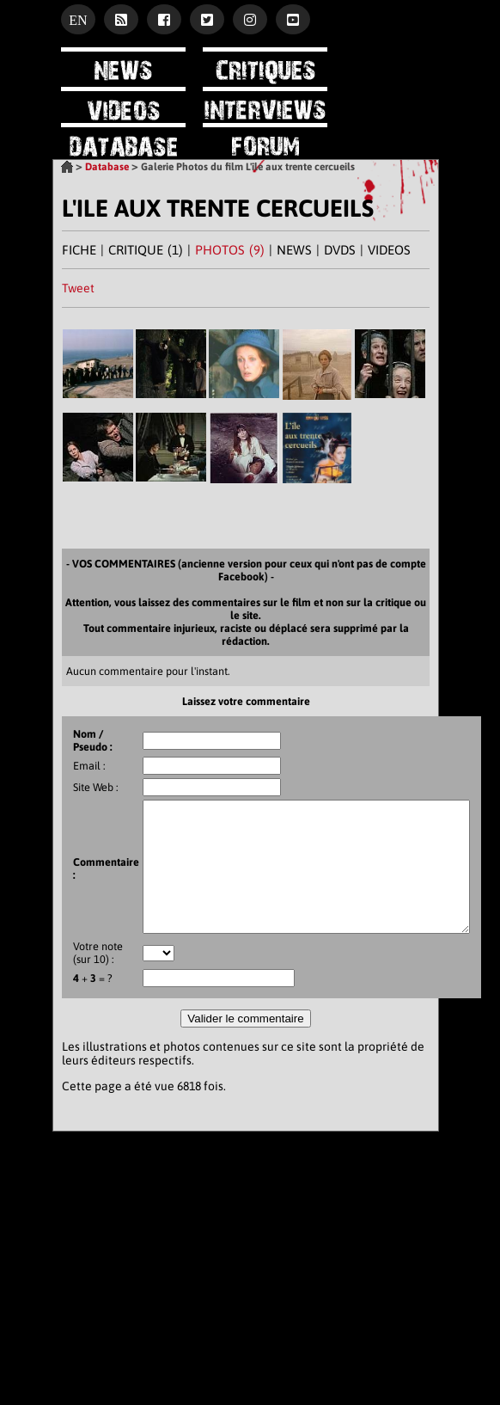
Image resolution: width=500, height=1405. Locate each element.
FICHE (79, 249)
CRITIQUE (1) (145, 249)
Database (107, 167)
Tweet (78, 288)
